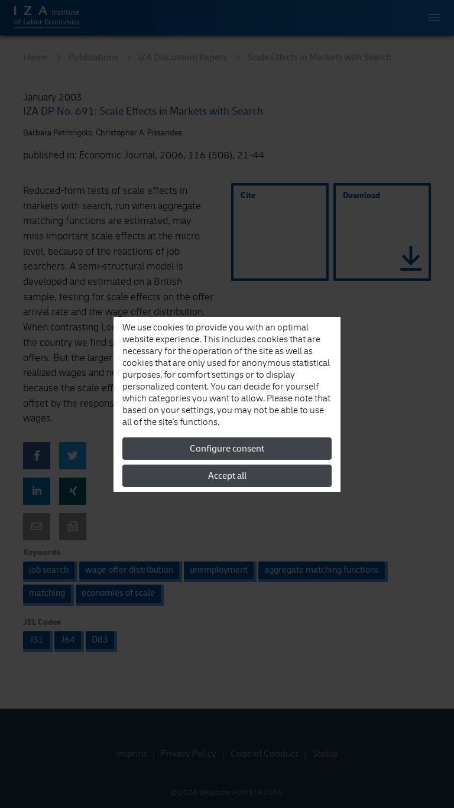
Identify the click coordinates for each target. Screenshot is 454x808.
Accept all (227, 476)
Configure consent (227, 449)
